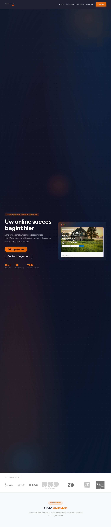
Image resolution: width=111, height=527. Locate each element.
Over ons (89, 4)
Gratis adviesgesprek (18, 256)
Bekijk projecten (15, 249)
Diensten (79, 4)
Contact (100, 4)
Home (61, 4)
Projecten (70, 4)
